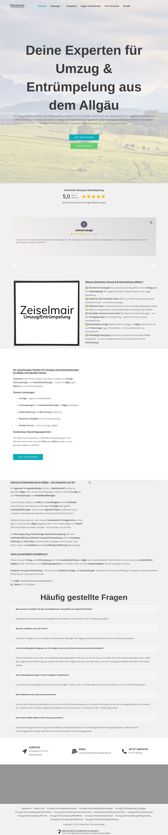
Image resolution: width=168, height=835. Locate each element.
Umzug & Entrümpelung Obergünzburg (133, 815)
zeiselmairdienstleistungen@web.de (36, 580)
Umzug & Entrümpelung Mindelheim (66, 815)
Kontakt (126, 6)
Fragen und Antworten (90, 6)
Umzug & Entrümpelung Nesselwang (101, 819)
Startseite (42, 6)
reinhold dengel (84, 230)
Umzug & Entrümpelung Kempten (62, 808)
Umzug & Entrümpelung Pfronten (32, 815)
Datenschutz (39, 808)
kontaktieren (40, 554)
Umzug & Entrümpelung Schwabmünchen (72, 812)
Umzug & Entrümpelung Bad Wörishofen (33, 812)
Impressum (26, 808)
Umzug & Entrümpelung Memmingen (96, 808)
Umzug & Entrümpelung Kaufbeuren (67, 819)
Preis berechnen (112, 6)
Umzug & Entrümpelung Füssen (99, 815)
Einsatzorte (72, 6)
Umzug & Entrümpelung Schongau (130, 808)
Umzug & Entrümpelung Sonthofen (109, 812)
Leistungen (56, 6)
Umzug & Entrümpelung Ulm (140, 812)
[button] (61, 6)
